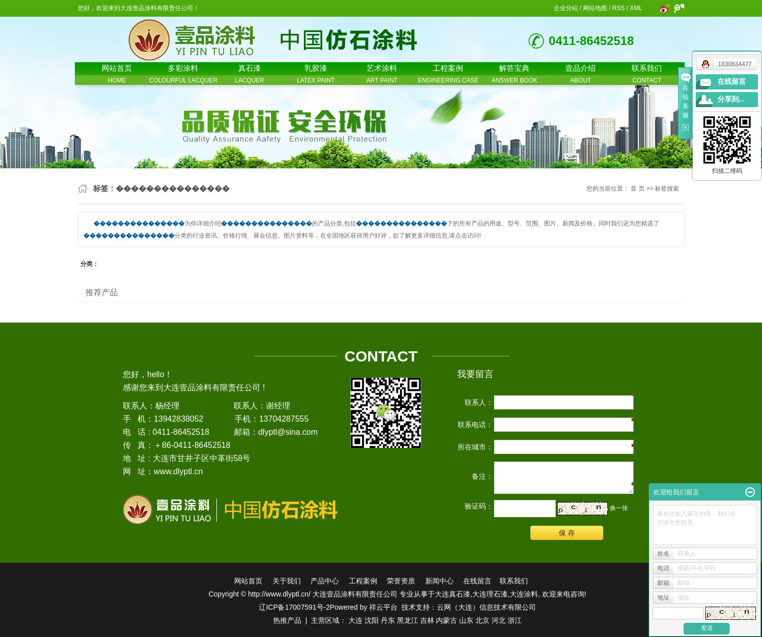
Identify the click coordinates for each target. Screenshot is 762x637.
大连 (355, 620)
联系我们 (514, 581)
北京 (482, 620)
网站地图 (595, 8)
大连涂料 (524, 594)
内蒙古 (446, 620)
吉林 (427, 620)
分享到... (731, 99)
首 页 (637, 188)
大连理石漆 (490, 594)
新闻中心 (439, 581)
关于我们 (287, 581)
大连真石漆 (452, 594)
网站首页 (248, 581)
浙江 (515, 620)
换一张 (619, 508)
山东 (466, 620)
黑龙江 (407, 620)
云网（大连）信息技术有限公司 (486, 607)
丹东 (388, 620)
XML (636, 8)
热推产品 (287, 620)
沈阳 (372, 620)
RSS (618, 8)
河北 (498, 620)
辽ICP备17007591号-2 (294, 607)
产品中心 (324, 581)
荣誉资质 (401, 581)
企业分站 (566, 8)
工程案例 (363, 581)
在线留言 (477, 581)
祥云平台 (383, 607)
